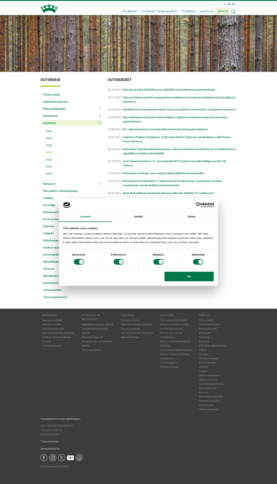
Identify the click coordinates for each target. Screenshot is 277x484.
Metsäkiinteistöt (208, 388)
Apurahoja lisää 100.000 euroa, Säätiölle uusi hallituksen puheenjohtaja (169, 89)
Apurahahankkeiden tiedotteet (58, 332)
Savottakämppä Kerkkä (211, 383)
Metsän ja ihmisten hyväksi (174, 324)
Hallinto (48, 197)
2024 (49, 145)
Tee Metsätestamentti (171, 328)
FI (225, 4)
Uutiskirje (49, 122)
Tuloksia (188, 11)
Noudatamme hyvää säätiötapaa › (60, 418)
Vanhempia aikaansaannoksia (136, 324)
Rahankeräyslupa (169, 366)
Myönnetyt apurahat (53, 328)
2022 (49, 159)
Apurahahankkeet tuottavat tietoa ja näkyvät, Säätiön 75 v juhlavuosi (168, 192)
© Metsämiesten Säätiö (54, 466)
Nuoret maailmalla (130, 328)
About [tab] (191, 216)
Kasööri (46, 341)
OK (189, 276)
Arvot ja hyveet (207, 362)
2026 (49, 131)
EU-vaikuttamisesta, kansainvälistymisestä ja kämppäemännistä (165, 129)
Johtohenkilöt (52, 289)
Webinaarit (50, 115)
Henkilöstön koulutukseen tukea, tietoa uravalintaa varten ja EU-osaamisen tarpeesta (179, 109)
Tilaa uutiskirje (49, 441)
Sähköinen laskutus (55, 101)
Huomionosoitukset (209, 400)
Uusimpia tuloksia (130, 320)
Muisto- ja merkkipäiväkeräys (175, 341)
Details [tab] (138, 216)
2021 (49, 166)
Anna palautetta (50, 448)
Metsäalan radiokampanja (60, 190)
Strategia (203, 354)
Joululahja (165, 345)
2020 (49, 173)
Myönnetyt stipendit (92, 337)
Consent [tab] (85, 216)
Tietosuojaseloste (55, 297)
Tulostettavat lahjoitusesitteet (176, 349)
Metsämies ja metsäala (211, 396)
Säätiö (223, 11)
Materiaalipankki (54, 108)
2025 (49, 138)
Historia (203, 392)
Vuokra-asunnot (208, 379)
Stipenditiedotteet (130, 337)
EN (229, 4)
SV (233, 4)
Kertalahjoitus (167, 337)
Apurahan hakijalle (52, 320)
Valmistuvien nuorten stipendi (97, 324)
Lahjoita (206, 11)
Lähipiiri (203, 371)
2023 (49, 152)
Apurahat (130, 11)
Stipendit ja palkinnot (159, 11)
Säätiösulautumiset (209, 375)
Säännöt (203, 366)
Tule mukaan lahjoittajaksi (173, 320)
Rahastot (49, 183)
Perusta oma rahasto (171, 332)
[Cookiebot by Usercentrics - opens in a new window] (198, 205)
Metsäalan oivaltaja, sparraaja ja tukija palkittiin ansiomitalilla (163, 173)
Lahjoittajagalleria (169, 362)
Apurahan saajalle (51, 324)
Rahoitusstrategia (208, 358)
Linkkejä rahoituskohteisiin (56, 337)
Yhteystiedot (52, 94)
